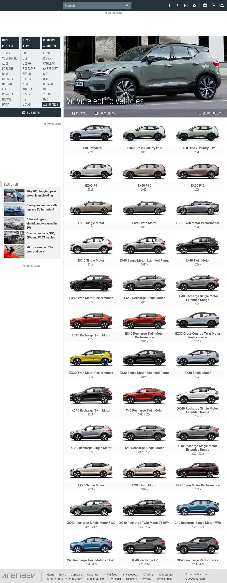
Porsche (8, 68)
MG (24, 99)
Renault (7, 94)
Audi (5, 63)
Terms (27, 46)
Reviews (49, 40)
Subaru (48, 84)
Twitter (149, 574)
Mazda (27, 94)
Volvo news (105, 113)
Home (5, 40)
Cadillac (49, 63)
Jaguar (27, 78)
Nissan (6, 99)
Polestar (29, 68)
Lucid (47, 53)
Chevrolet (50, 68)
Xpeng (47, 94)
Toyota (27, 89)
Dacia (5, 104)
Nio (45, 89)
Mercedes (8, 78)
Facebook (132, 574)
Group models (209, 113)
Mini (25, 84)
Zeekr (27, 73)
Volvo (27, 63)
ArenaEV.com (74, 578)
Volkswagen (10, 58)
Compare (79, 113)
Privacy (146, 578)
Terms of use (164, 578)
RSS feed (111, 574)
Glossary (131, 578)
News (26, 40)
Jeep (26, 58)
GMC (45, 73)
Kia (4, 89)
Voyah (27, 104)
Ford (26, 53)
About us (49, 46)
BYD (45, 99)
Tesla (6, 53)
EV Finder (115, 578)
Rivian (47, 58)
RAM (45, 78)
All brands (50, 104)
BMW (5, 73)
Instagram (168, 574)
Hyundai (7, 84)
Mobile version (96, 578)
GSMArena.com (195, 578)
